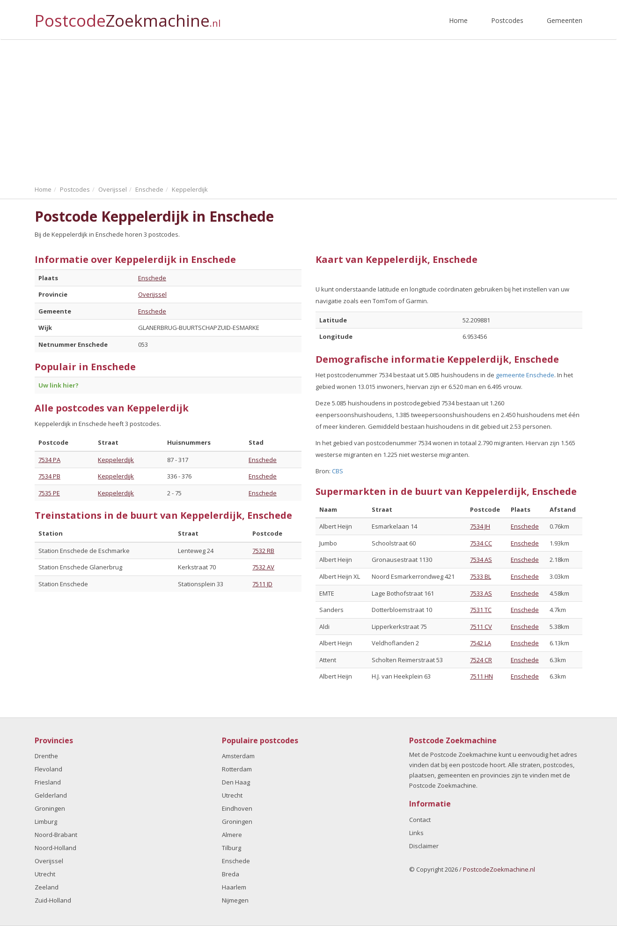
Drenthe (46, 756)
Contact (420, 819)
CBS (337, 471)
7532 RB (263, 550)
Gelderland (51, 795)
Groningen (50, 808)
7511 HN (481, 676)
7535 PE (49, 493)
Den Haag (236, 782)
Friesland (48, 782)
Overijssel (152, 294)
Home (458, 20)
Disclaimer (424, 846)
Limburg (46, 821)
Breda (230, 874)
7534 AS (481, 559)
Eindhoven (237, 808)
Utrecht (45, 874)
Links (416, 833)
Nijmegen (235, 900)
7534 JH (480, 526)
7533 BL (480, 576)
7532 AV (263, 567)
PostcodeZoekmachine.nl (499, 869)
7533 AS (481, 593)
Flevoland (48, 769)
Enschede (152, 278)
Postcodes (507, 20)
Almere (232, 834)
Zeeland (47, 887)
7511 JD (262, 584)
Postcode (127, 16)
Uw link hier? (58, 385)
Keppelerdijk (116, 460)
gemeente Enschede (525, 375)
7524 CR (481, 660)
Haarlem (234, 887)
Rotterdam (237, 769)
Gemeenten (564, 20)
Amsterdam (238, 756)
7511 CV (481, 626)
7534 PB (49, 476)
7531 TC (481, 609)
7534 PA (49, 460)
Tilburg (231, 848)
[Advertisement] (308, 110)
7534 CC (481, 543)
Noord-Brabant (56, 834)
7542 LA (480, 643)
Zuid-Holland (53, 900)
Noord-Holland (55, 848)
